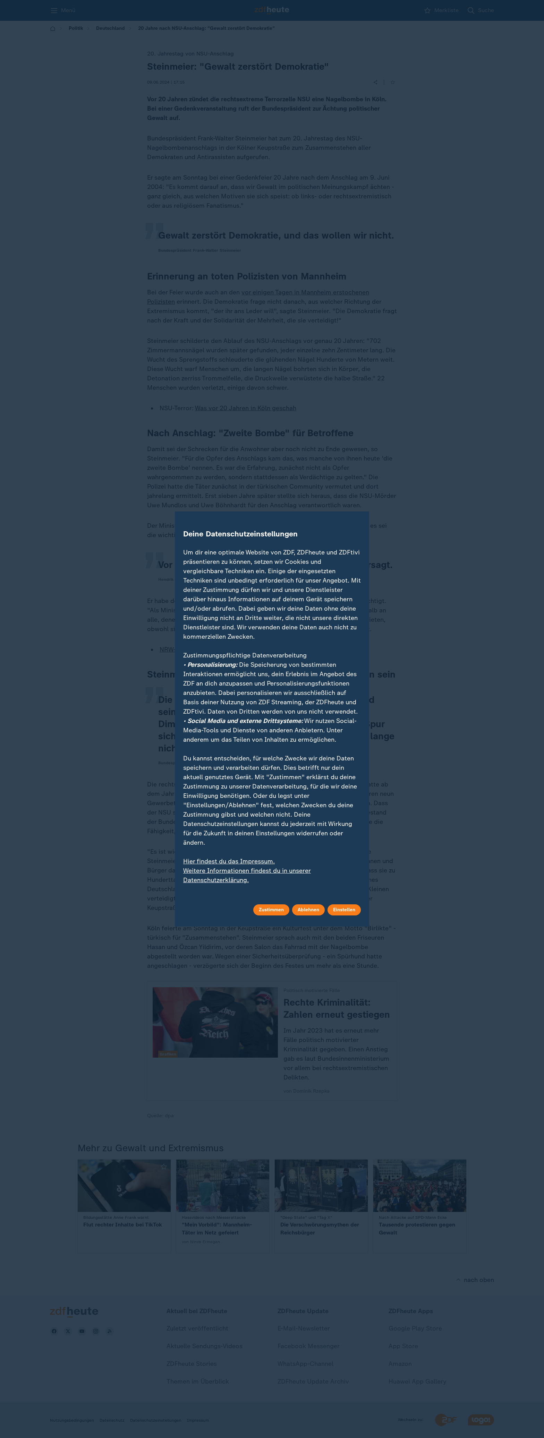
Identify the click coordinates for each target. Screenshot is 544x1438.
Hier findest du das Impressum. (229, 861)
